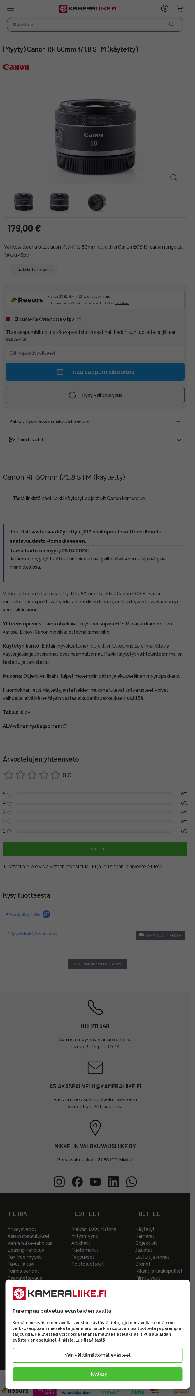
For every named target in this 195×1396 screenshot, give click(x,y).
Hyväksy (97, 1374)
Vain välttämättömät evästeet (98, 1355)
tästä (99, 1340)
